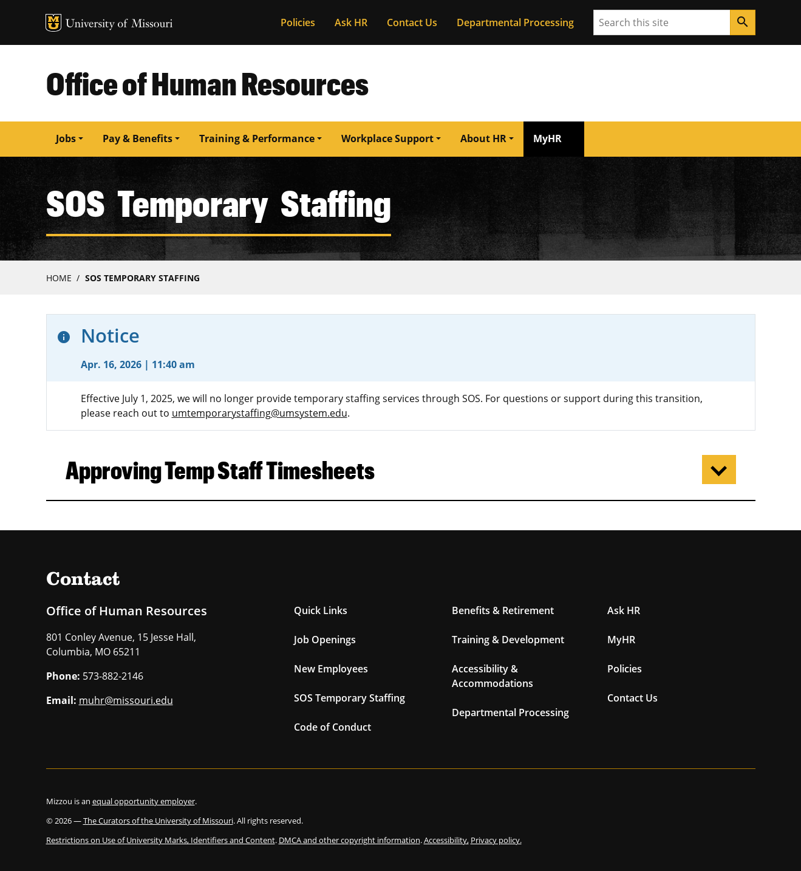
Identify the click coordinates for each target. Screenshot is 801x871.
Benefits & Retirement (503, 610)
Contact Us (412, 22)
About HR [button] (483, 138)
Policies (298, 22)
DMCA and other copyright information (349, 840)
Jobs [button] (66, 138)
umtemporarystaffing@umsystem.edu (259, 413)
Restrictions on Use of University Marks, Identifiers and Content (160, 840)
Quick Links (320, 610)
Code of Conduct (332, 727)
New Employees (331, 668)
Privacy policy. (496, 840)
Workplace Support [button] (387, 138)
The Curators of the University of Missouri (158, 820)
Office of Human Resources (207, 82)
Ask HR (351, 22)
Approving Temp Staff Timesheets (220, 470)
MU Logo (53, 23)
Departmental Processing (515, 22)
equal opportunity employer (143, 801)
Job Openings (325, 639)
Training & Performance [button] (257, 138)
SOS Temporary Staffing (142, 278)
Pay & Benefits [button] (137, 138)
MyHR (547, 138)
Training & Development (508, 639)
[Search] (742, 22)
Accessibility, (446, 840)
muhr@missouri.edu (126, 700)
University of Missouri (119, 24)
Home (59, 278)
